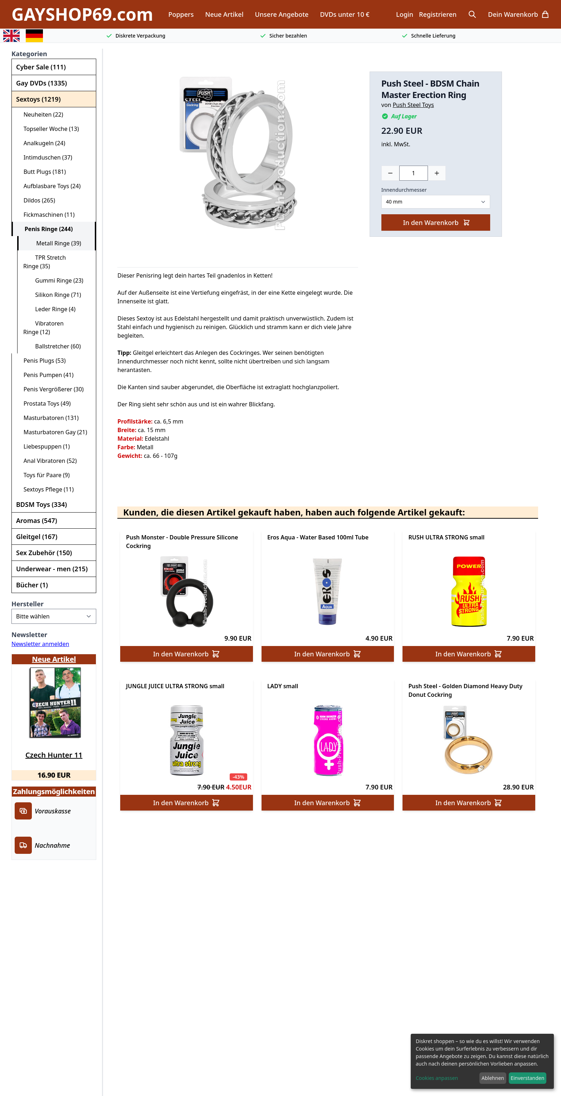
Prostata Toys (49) (44, 403)
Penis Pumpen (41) (46, 375)
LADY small (282, 686)
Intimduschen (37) (45, 157)
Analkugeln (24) (41, 143)
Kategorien (29, 53)
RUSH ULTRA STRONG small (446, 537)
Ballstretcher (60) (52, 346)
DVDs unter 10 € (344, 14)
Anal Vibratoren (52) (47, 461)
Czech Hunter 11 (53, 755)
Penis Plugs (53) (41, 360)
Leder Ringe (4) (49, 309)
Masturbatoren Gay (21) (52, 432)
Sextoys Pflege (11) (46, 489)
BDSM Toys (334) (41, 504)
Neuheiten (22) (40, 114)
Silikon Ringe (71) (52, 295)
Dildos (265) (36, 200)
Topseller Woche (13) (48, 129)
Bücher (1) (32, 585)
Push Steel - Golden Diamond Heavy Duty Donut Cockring (465, 690)
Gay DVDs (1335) (41, 83)
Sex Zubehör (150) (44, 552)
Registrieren (438, 14)
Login (404, 14)
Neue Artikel (224, 14)
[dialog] (482, 1061)
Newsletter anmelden (40, 644)
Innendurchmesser (404, 189)
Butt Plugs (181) (42, 172)
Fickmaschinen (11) (46, 215)
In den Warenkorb (436, 222)
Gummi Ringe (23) (53, 280)
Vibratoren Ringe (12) (43, 327)
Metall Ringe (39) (52, 243)
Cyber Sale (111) (41, 67)
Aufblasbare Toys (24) (49, 186)
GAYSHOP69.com (82, 14)
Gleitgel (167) (36, 536)
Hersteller (27, 604)
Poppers (181, 14)
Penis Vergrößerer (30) (51, 389)
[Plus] (437, 173)
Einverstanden (527, 1078)
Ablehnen (493, 1078)
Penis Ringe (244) (46, 229)
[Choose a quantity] (413, 173)
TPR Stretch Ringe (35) (44, 262)
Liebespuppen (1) (44, 446)
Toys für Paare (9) (44, 475)
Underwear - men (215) (52, 568)
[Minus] (390, 173)
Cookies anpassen (437, 1078)
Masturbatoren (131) (48, 418)
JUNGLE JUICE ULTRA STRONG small (175, 686)
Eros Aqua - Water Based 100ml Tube (318, 537)
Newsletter (29, 634)
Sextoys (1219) (38, 99)
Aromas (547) (36, 520)
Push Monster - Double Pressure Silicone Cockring (182, 541)
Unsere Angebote (282, 14)
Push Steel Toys (413, 105)
